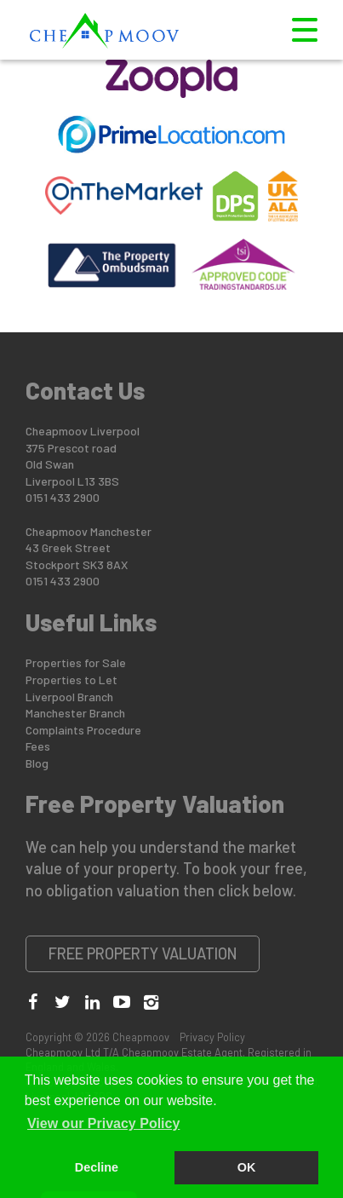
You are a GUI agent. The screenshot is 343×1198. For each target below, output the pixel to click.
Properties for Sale (76, 662)
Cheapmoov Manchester (88, 531)
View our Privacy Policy (103, 1123)
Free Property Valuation (143, 953)
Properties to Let (71, 679)
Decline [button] (96, 1167)
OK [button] (246, 1167)
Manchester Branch (75, 713)
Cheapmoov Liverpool (83, 430)
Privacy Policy (212, 1037)
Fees (38, 746)
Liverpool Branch (69, 696)
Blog (37, 763)
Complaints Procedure (83, 730)
